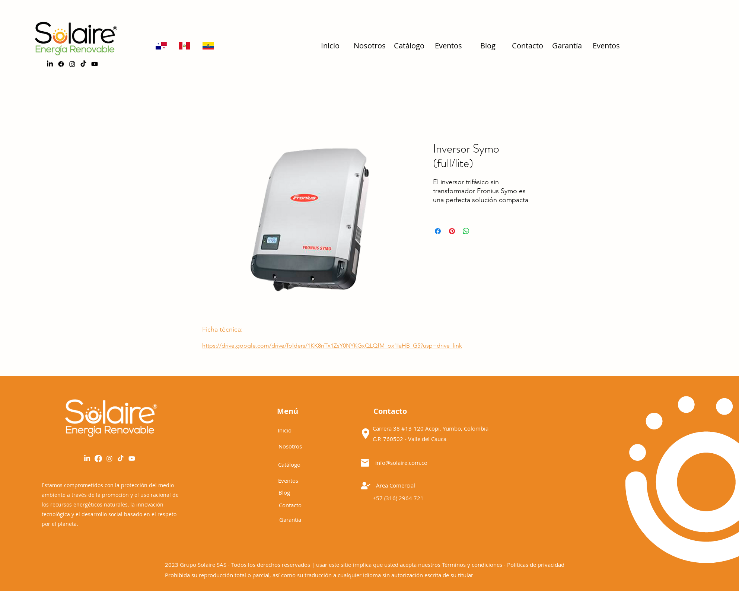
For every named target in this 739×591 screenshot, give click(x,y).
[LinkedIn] (50, 64)
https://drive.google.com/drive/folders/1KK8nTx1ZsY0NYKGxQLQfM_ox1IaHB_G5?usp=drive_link (332, 345)
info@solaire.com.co (401, 462)
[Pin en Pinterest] (451, 231)
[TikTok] (83, 64)
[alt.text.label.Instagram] (72, 64)
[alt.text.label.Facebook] (61, 64)
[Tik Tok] (120, 458)
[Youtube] (94, 64)
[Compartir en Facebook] (437, 231)
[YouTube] (132, 458)
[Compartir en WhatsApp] (466, 231)
